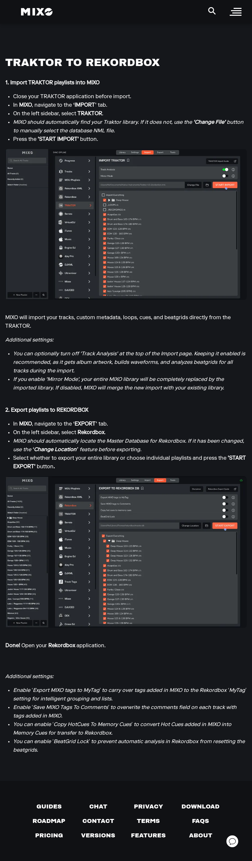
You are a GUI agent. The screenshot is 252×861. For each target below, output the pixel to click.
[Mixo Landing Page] (36, 11)
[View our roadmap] (49, 821)
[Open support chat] (232, 841)
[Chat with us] (98, 806)
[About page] (201, 835)
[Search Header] (212, 10)
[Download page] (200, 806)
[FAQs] (200, 821)
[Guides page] (49, 806)
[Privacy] (148, 806)
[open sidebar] (235, 12)
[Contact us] (98, 821)
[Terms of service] (148, 821)
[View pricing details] (49, 835)
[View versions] (98, 835)
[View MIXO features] (148, 835)
